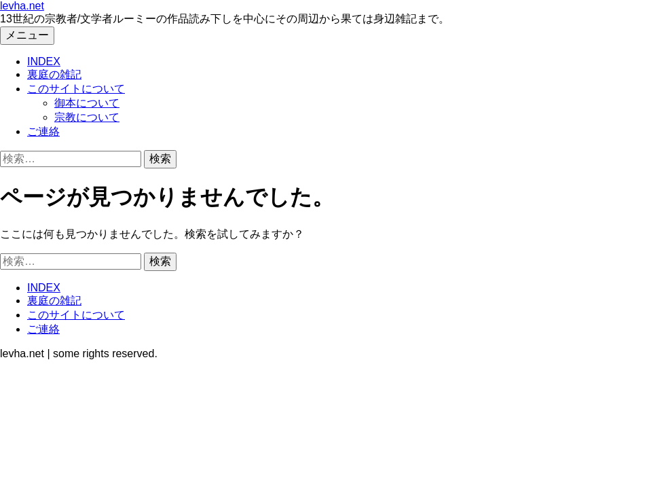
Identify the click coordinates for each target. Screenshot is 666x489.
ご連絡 (43, 131)
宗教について (86, 117)
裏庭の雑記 (54, 74)
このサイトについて (76, 88)
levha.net (22, 6)
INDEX (43, 61)
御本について (86, 103)
